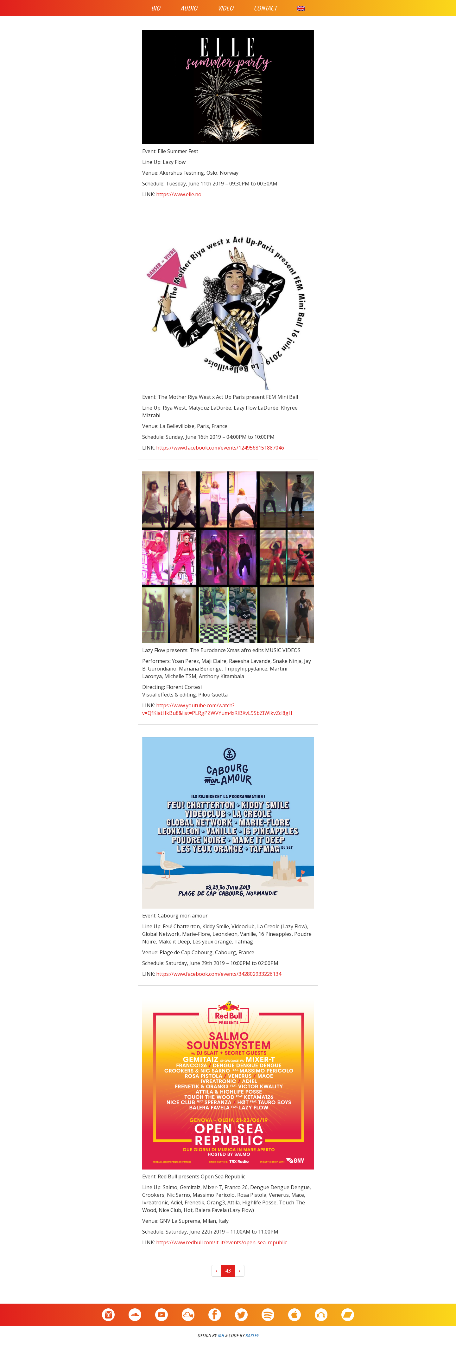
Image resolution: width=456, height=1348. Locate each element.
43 (228, 1270)
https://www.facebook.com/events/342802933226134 (218, 973)
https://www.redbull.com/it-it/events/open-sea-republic (221, 1242)
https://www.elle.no (178, 194)
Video (225, 8)
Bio (155, 8)
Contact (265, 8)
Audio (188, 8)
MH (221, 1335)
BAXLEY (252, 1335)
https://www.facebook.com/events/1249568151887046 (220, 447)
